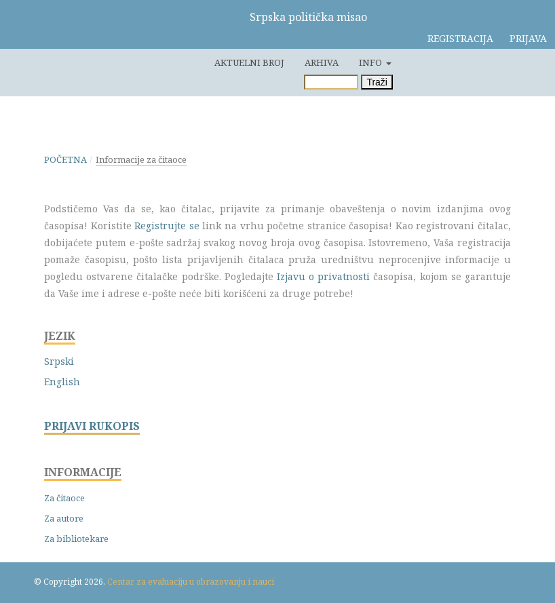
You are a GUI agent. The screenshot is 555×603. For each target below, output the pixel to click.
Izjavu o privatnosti (323, 276)
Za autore (63, 518)
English (62, 381)
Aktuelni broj (249, 62)
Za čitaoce (64, 498)
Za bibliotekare (76, 538)
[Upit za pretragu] (331, 82)
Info (371, 62)
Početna (65, 159)
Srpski (59, 361)
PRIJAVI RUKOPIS (92, 426)
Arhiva (322, 62)
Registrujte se (166, 225)
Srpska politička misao (308, 16)
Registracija (460, 38)
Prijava (528, 38)
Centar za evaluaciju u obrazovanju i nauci (190, 581)
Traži (376, 82)
